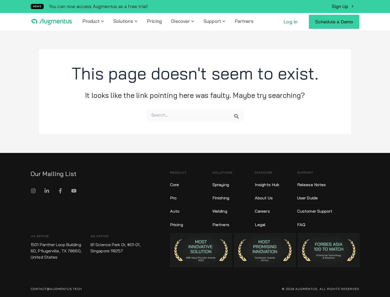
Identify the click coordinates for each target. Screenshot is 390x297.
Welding (219, 209)
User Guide (307, 196)
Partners (220, 221)
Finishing (220, 196)
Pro (173, 196)
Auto (174, 209)
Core (174, 184)
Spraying (220, 184)
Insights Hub (267, 184)
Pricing (176, 221)
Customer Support (315, 209)
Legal (260, 221)
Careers (262, 209)
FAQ (301, 221)
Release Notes (311, 184)
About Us (264, 196)
